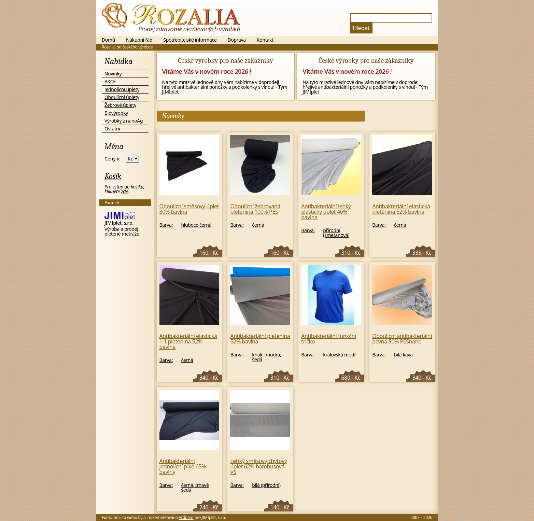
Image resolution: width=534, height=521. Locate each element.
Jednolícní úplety (121, 89)
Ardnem (186, 517)
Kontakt (265, 40)
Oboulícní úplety (121, 97)
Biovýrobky (116, 113)
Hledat (361, 28)
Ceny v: (112, 158)
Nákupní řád (139, 40)
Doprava (237, 40)
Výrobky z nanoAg (123, 120)
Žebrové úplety (120, 105)
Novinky (113, 73)
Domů (108, 40)
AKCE (110, 81)
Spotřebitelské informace (189, 40)
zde (124, 191)
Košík (112, 176)
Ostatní (112, 128)
